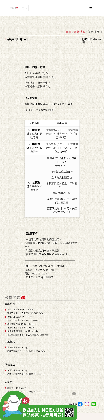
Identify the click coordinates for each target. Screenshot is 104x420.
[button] (90, 8)
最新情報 (79, 32)
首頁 (68, 32)
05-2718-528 (64, 104)
